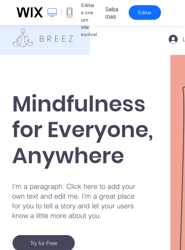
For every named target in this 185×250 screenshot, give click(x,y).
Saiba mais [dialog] (111, 12)
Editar (145, 12)
